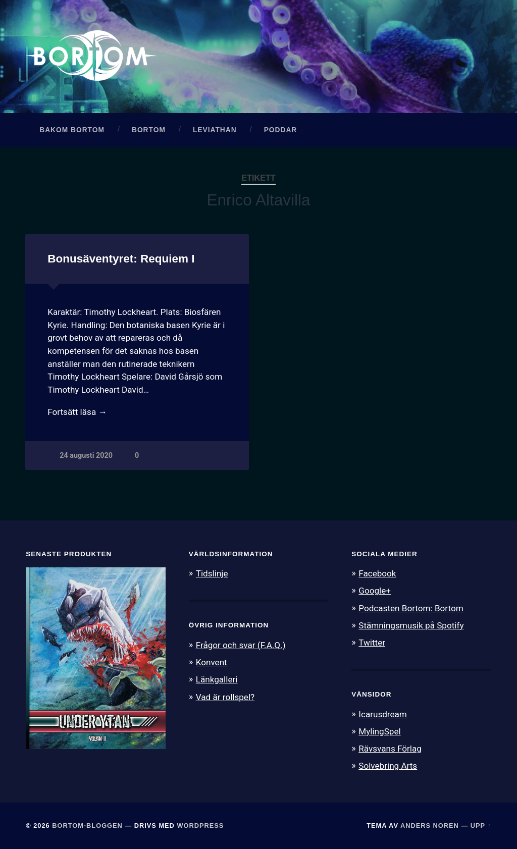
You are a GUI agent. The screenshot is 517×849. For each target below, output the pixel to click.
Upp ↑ (481, 825)
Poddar (280, 130)
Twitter (371, 643)
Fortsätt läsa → (77, 412)
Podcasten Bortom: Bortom (410, 608)
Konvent (211, 662)
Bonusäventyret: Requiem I (120, 258)
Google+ (374, 591)
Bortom (149, 130)
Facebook (377, 573)
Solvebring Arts (387, 766)
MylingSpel (379, 731)
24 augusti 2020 (86, 455)
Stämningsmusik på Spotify (410, 625)
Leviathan (215, 130)
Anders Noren (429, 825)
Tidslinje (212, 573)
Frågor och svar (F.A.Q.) (241, 645)
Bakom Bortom (72, 130)
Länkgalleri (217, 679)
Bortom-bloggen (87, 825)
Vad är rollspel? (225, 697)
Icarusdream (382, 714)
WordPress (200, 825)
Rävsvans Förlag (390, 749)
